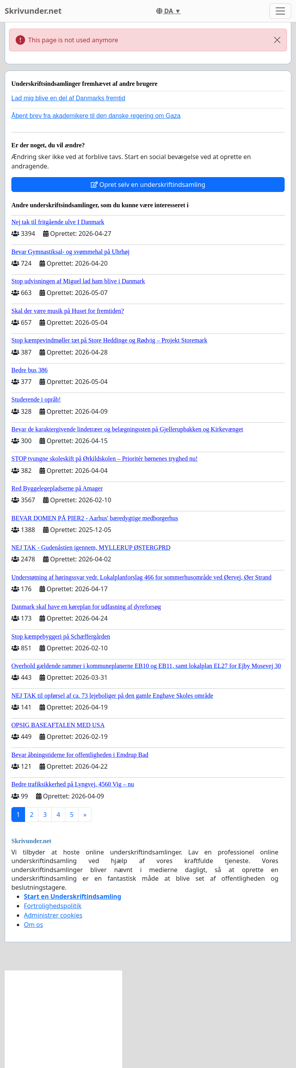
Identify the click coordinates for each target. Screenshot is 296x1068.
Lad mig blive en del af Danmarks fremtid (68, 98)
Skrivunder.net (33, 10)
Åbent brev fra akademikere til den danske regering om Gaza (95, 115)
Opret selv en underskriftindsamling (148, 184)
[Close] (277, 40)
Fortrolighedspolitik (52, 905)
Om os (33, 924)
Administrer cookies (53, 915)
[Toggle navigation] (280, 11)
